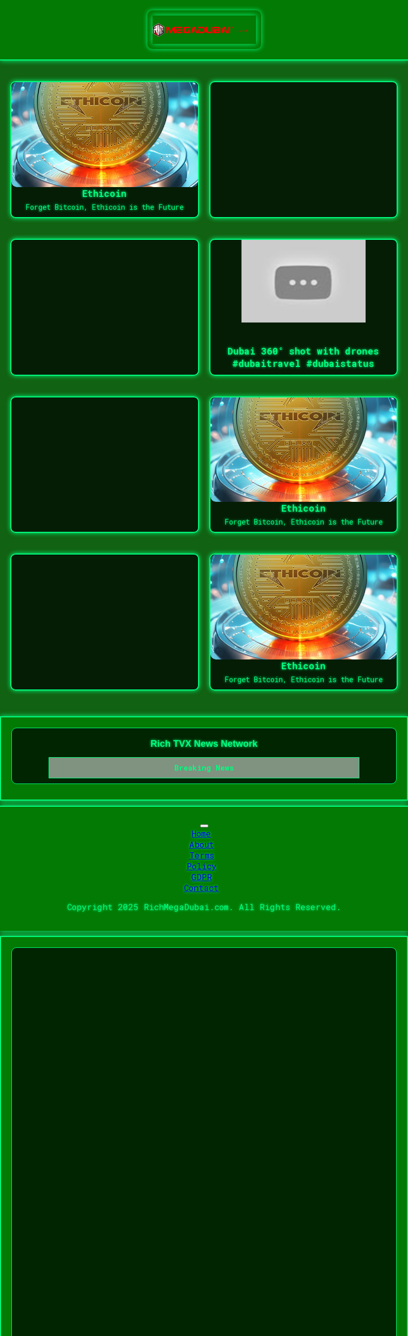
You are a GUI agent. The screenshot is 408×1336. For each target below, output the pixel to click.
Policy (202, 866)
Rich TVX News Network (204, 744)
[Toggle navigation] (204, 825)
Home (201, 833)
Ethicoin (104, 193)
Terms (201, 855)
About (201, 844)
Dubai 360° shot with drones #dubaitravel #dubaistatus (303, 357)
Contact (201, 887)
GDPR (201, 876)
